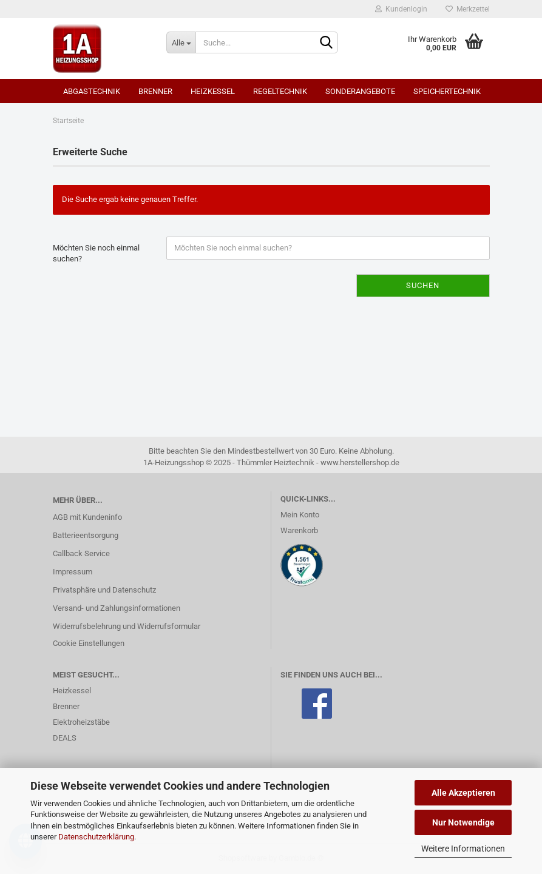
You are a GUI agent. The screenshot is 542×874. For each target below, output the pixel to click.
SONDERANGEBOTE (360, 91)
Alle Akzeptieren (463, 793)
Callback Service (81, 553)
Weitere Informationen (463, 848)
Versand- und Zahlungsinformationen (116, 608)
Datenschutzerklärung (96, 836)
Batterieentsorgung (85, 535)
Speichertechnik (447, 91)
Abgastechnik (91, 91)
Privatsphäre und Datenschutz (104, 589)
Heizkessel (213, 91)
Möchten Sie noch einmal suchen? (96, 253)
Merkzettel (467, 9)
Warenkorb (299, 530)
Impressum (72, 571)
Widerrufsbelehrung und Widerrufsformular (126, 626)
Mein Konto (299, 514)
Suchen (422, 285)
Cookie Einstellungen (88, 643)
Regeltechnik (280, 91)
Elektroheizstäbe (81, 722)
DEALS (64, 737)
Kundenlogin (401, 9)
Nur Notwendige (463, 822)
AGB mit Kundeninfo (87, 517)
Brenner (155, 91)
